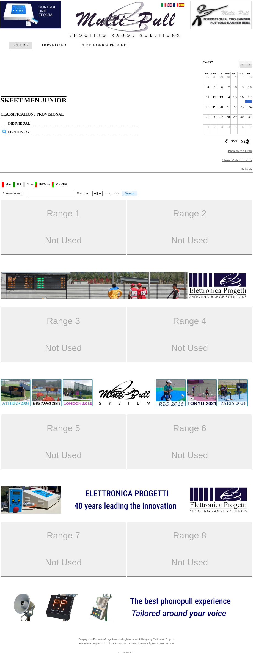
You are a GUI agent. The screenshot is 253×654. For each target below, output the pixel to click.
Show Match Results (237, 160)
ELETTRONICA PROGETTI (105, 45)
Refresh (246, 169)
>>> (116, 193)
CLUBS (21, 45)
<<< (108, 193)
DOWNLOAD (54, 45)
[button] (129, 193)
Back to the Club (240, 151)
